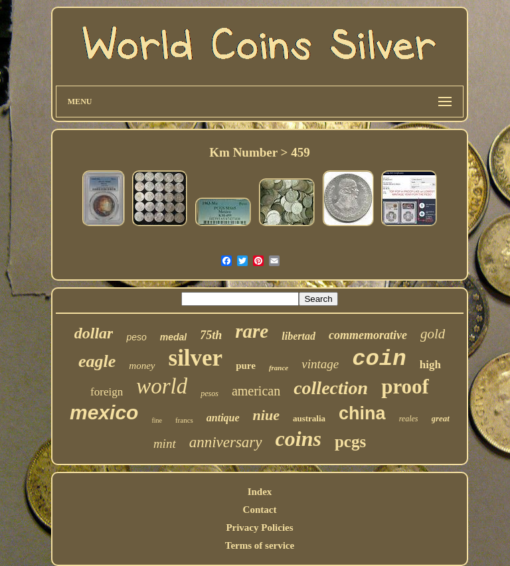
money (142, 365)
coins (298, 439)
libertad (298, 336)
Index (260, 491)
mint (164, 444)
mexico (104, 412)
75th (211, 335)
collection (331, 388)
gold (432, 334)
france (278, 368)
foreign (106, 392)
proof (405, 386)
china (362, 413)
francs (184, 420)
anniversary (225, 442)
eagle (97, 361)
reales (408, 418)
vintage (320, 364)
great (441, 418)
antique (223, 417)
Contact (260, 509)
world (161, 386)
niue (266, 415)
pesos (209, 393)
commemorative (368, 335)
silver (196, 358)
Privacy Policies (259, 527)
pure (246, 365)
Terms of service (259, 545)
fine (156, 420)
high (430, 364)
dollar (94, 333)
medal (173, 337)
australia (309, 418)
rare (251, 331)
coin (379, 359)
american (256, 391)
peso (136, 337)
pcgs (350, 442)
